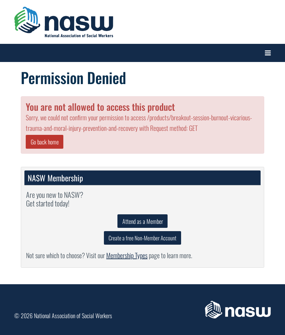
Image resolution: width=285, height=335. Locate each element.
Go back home (45, 141)
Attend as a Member (142, 221)
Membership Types (126, 255)
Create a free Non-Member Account (142, 238)
